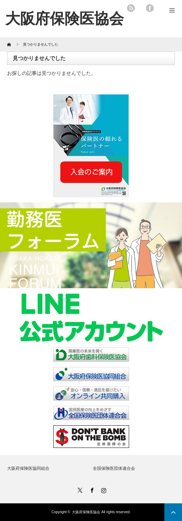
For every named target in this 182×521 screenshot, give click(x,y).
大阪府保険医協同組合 (28, 468)
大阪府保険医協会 (86, 512)
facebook (150, 8)
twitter (140, 8)
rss (131, 8)
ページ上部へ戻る (173, 512)
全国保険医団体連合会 (114, 468)
